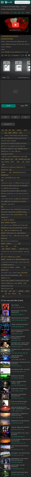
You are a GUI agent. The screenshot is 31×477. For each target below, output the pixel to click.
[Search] (28, 2)
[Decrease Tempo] (2, 55)
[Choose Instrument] (8, 77)
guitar (4, 77)
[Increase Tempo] (9, 55)
